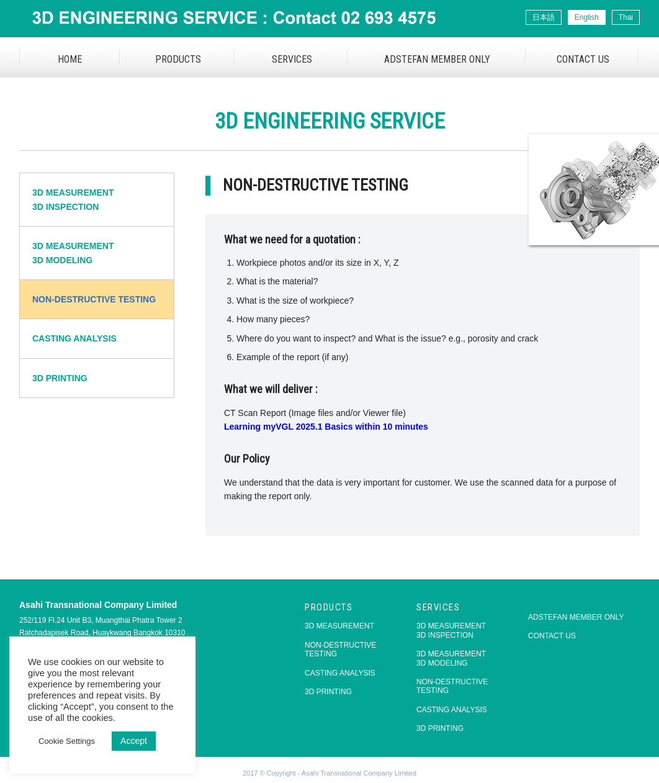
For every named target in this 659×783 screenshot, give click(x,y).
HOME (70, 59)
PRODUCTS (178, 59)
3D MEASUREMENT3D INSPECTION (73, 199)
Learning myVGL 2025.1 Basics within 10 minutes (326, 427)
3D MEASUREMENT (339, 626)
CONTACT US (583, 59)
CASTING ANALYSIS (74, 338)
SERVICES (292, 59)
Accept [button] (133, 741)
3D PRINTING (59, 378)
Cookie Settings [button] (66, 741)
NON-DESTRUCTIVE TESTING (94, 299)
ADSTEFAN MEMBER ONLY (437, 59)
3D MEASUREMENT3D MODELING (73, 253)
